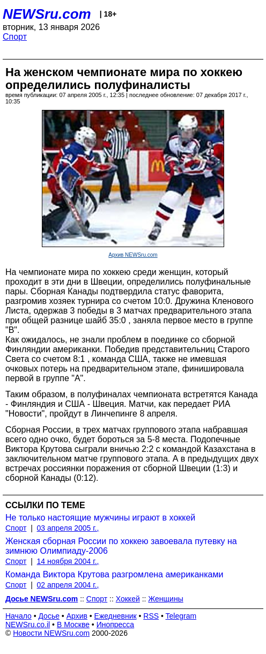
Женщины (165, 598)
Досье (49, 616)
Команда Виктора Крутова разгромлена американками (114, 574)
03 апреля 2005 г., (68, 528)
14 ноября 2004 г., (68, 561)
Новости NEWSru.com (51, 633)
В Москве (73, 624)
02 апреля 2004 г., (68, 585)
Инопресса (116, 624)
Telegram (181, 616)
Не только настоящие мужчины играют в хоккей (100, 517)
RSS (151, 616)
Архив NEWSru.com (132, 255)
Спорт (15, 36)
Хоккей (128, 598)
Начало (18, 616)
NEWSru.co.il (27, 624)
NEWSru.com (47, 14)
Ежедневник (115, 616)
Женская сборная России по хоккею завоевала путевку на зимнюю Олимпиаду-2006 (121, 546)
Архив (76, 616)
